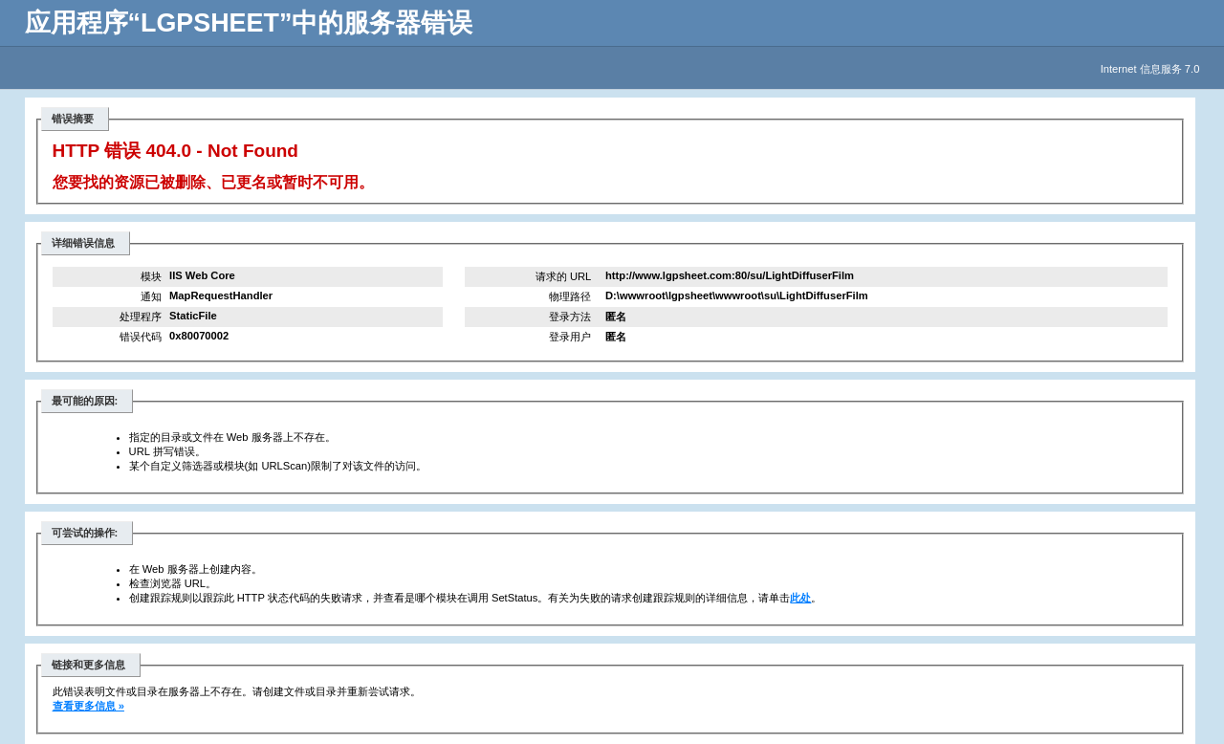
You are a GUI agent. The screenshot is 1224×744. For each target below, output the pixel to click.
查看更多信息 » (88, 705)
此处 (800, 597)
